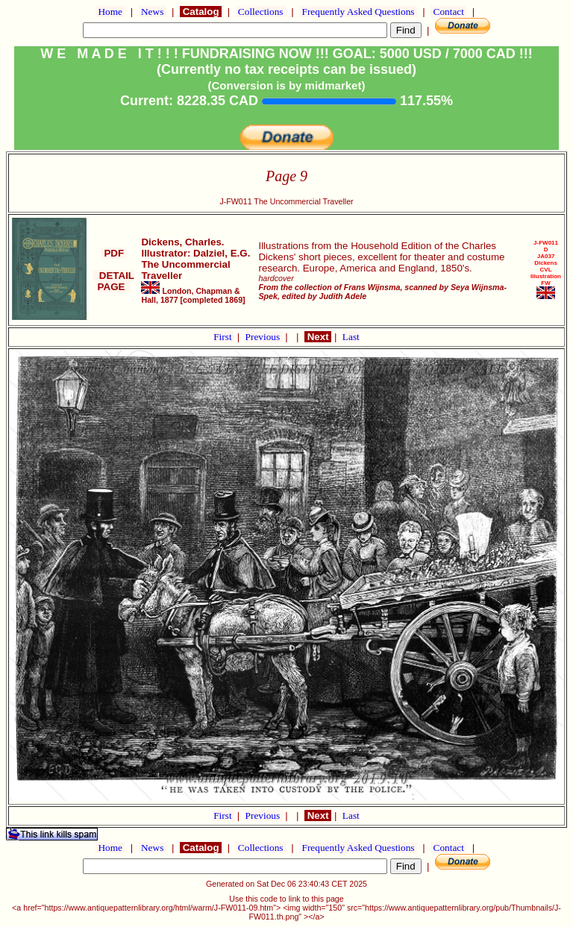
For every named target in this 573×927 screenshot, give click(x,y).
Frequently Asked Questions (358, 11)
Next (317, 336)
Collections (261, 11)
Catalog (201, 11)
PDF (114, 253)
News (152, 11)
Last (351, 336)
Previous (264, 336)
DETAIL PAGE (113, 281)
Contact (448, 11)
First (223, 336)
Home (110, 11)
